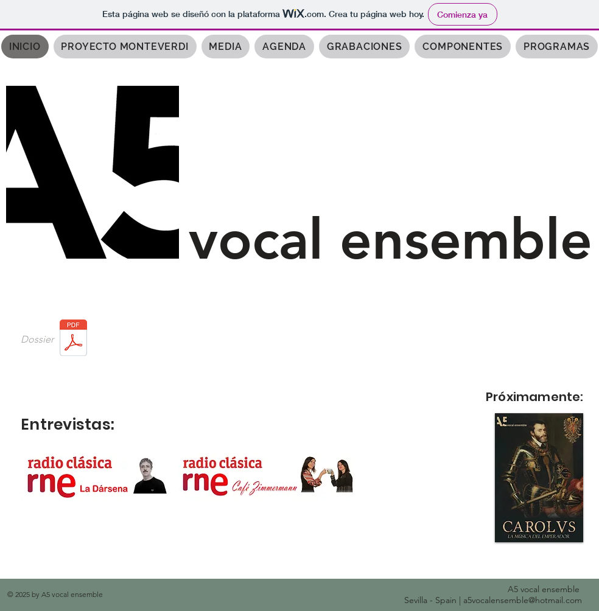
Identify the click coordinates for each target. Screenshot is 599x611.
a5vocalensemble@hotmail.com (522, 600)
